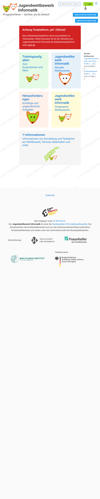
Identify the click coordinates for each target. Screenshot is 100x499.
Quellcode (50, 195)
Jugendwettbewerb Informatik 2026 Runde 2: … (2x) (91, 61)
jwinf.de (31, 45)
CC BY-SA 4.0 (59, 221)
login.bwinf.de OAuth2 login (86, 21)
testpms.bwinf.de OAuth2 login (85, 15)
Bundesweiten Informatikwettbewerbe (69, 224)
